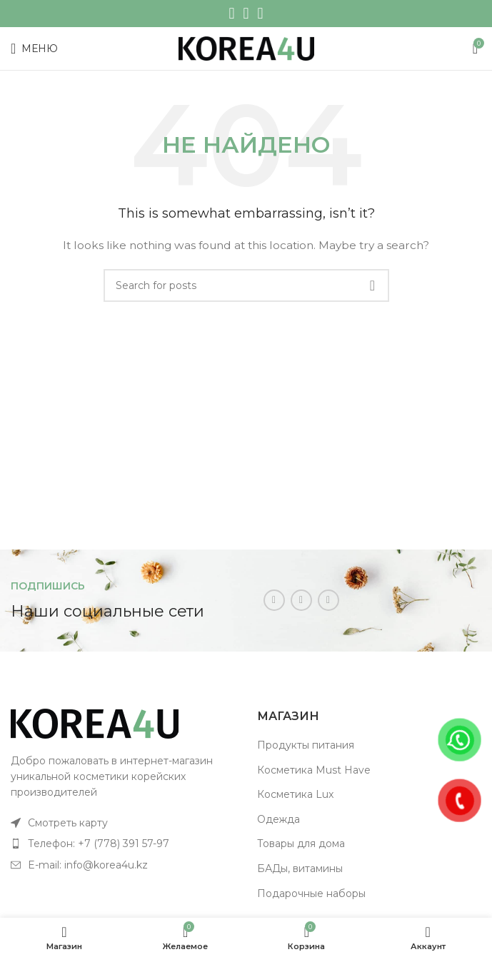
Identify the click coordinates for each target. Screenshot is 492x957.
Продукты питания (305, 745)
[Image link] (95, 722)
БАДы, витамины (300, 868)
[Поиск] (246, 285)
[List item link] (123, 823)
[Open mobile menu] (34, 48)
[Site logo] (246, 47)
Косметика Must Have (314, 770)
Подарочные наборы (311, 893)
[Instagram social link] (231, 13)
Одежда (278, 819)
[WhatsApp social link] (246, 13)
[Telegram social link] (260, 13)
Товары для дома (301, 843)
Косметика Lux (295, 794)
